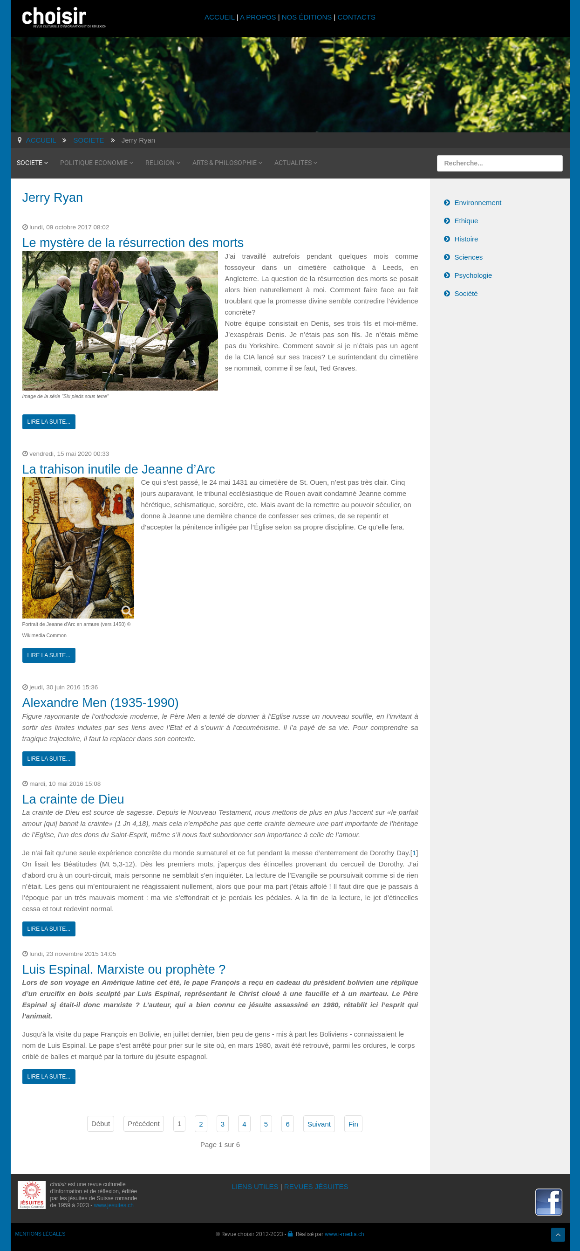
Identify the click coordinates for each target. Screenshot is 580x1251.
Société (466, 293)
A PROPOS (258, 17)
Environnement (478, 202)
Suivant (319, 1124)
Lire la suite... (49, 422)
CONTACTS (356, 17)
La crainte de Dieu (73, 799)
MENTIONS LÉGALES (40, 1234)
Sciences (469, 257)
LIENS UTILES (255, 1186)
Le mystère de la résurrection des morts (133, 243)
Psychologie (473, 275)
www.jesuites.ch (114, 1205)
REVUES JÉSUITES (316, 1186)
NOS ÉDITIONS (307, 17)
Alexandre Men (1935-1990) (100, 703)
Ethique (466, 221)
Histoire (466, 239)
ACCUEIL (221, 17)
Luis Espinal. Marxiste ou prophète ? (124, 969)
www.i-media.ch (344, 1233)
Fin (353, 1124)
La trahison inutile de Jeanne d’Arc (118, 469)
